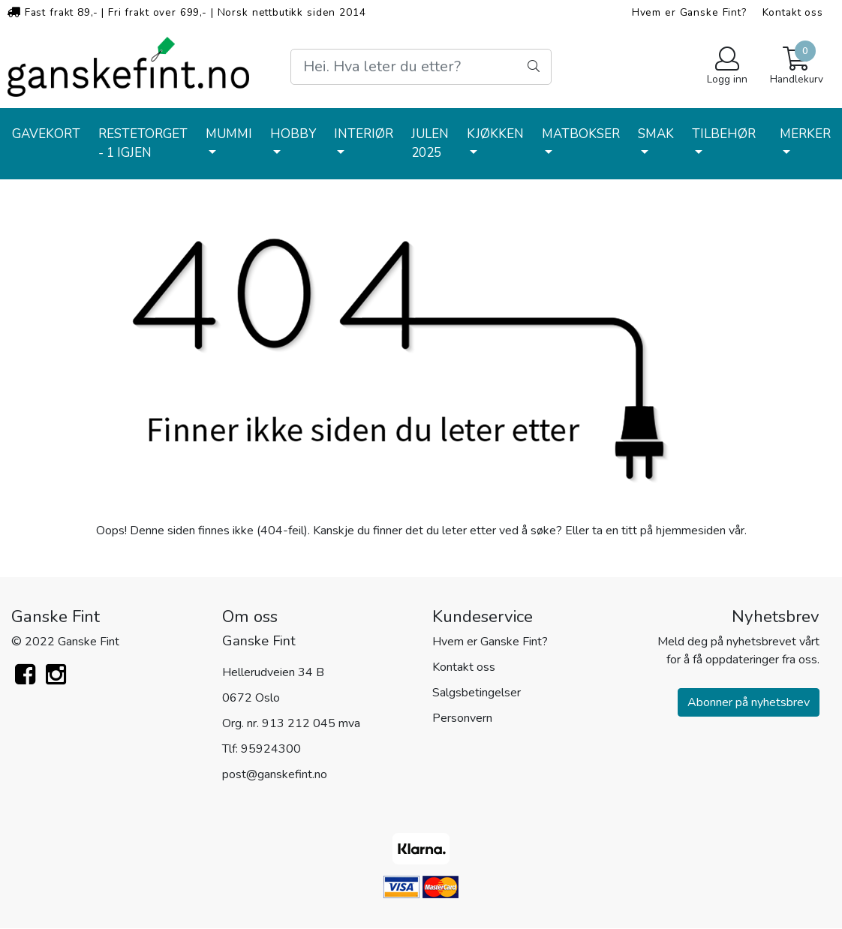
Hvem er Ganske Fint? (689, 12)
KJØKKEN (495, 134)
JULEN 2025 (430, 143)
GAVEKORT (46, 134)
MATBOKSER (581, 134)
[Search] (420, 67)
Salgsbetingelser (476, 692)
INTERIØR (363, 134)
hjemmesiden (691, 530)
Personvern (462, 718)
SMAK (656, 134)
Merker (805, 134)
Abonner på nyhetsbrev (748, 702)
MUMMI (229, 134)
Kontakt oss (792, 12)
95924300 (271, 749)
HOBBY (293, 134)
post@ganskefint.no (274, 774)
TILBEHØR (724, 134)
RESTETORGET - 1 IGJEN (143, 143)
